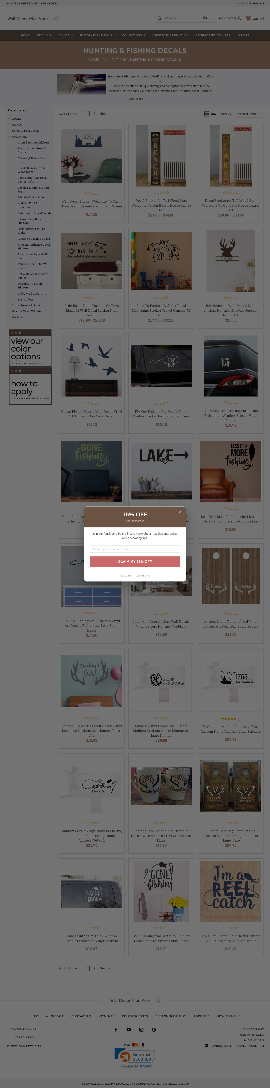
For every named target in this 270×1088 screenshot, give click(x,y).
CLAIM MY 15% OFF (135, 561)
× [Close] (180, 511)
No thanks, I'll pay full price (135, 575)
